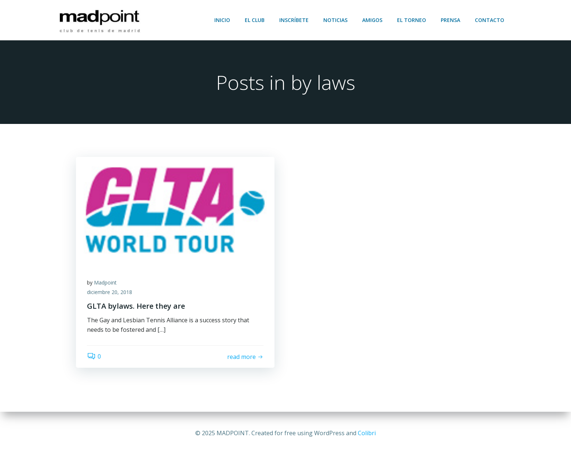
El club (255, 19)
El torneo (411, 19)
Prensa (450, 19)
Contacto (489, 19)
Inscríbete (294, 19)
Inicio (222, 19)
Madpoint (105, 282)
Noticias (335, 19)
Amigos (372, 19)
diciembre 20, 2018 (109, 292)
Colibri (367, 433)
